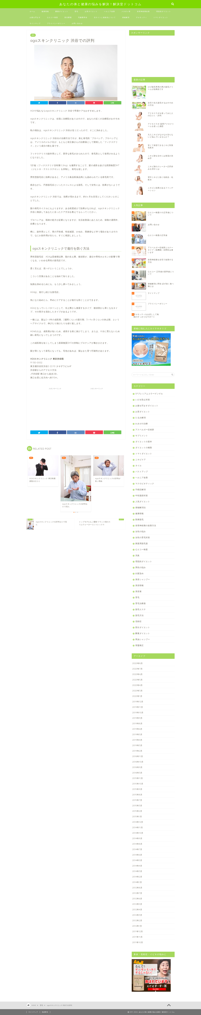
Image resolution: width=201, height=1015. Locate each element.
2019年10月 (137, 712)
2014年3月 (137, 871)
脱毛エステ (140, 609)
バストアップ (141, 471)
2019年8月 (137, 723)
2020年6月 (137, 674)
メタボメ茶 (126, 11)
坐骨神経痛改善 (143, 11)
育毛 (76, 11)
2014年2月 (137, 876)
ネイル (138, 465)
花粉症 (138, 621)
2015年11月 (137, 778)
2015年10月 (137, 783)
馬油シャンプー (142, 639)
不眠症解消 (140, 489)
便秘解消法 (140, 507)
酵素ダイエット (61, 11)
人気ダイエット (142, 501)
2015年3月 (137, 805)
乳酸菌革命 (82, 17)
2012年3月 (137, 915)
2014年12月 (137, 822)
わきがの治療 (141, 423)
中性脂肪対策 (141, 495)
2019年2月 (137, 751)
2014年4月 (137, 866)
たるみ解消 (140, 417)
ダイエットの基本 (143, 441)
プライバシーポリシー (56, 23)
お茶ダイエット (91, 11)
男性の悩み (140, 567)
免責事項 (45, 1012)
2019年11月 (137, 707)
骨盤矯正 (139, 645)
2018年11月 (137, 756)
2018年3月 (137, 773)
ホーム (32, 11)
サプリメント (141, 435)
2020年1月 (137, 696)
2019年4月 (137, 740)
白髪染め (139, 573)
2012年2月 (137, 920)
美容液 (138, 591)
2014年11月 (137, 827)
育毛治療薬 (140, 603)
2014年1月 (137, 882)
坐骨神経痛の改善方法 (145, 525)
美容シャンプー (142, 579)
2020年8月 (137, 663)
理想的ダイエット (163, 11)
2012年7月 (137, 893)
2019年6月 (137, 729)
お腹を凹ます (35, 17)
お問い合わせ (77, 23)
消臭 (137, 555)
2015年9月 (137, 789)
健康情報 (45, 11)
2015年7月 (137, 800)
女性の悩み (140, 531)
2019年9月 (137, 718)
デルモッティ (141, 17)
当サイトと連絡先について (105, 17)
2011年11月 (137, 937)
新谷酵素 (68, 17)
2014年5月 (137, 860)
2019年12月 (137, 701)
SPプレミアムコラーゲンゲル (149, 393)
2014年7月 (137, 849)
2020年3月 (137, 690)
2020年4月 (137, 685)
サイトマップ (35, 23)
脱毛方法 (139, 615)
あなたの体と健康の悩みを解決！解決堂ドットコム (100, 4)
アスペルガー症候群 (144, 429)
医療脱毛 (139, 519)
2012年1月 (137, 926)
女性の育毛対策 (142, 537)
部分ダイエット (142, 627)
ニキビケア (140, 459)
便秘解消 (125, 17)
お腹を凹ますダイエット (146, 405)
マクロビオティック (144, 483)
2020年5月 (137, 679)
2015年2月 (137, 811)
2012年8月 (137, 887)
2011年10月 (137, 942)
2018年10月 (137, 762)
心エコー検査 (52, 17)
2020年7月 (137, 669)
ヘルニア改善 (109, 11)
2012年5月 (137, 904)
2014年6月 (137, 855)
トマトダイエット (160, 17)
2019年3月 (137, 745)
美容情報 (139, 585)
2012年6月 (137, 898)
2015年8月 (137, 794)
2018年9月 (137, 767)
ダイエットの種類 (143, 447)
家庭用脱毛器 (141, 543)
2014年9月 (137, 838)
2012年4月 (137, 909)
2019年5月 (137, 734)
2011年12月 (137, 931)
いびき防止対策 (142, 399)
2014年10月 (137, 833)
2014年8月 (137, 844)
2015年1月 (137, 816)
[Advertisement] (54, 407)
